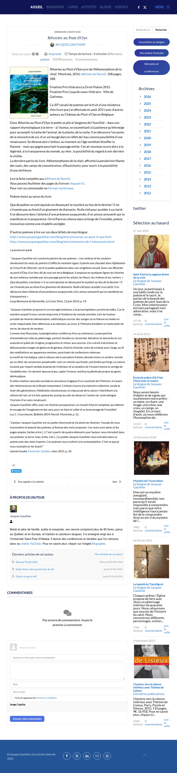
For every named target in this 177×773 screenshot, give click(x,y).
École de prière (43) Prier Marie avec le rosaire (148, 379)
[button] (162, 7)
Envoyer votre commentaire (27, 718)
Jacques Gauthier (70, 44)
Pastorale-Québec (39, 451)
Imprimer (55, 54)
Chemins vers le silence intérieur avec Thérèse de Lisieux (148, 687)
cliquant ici (77, 183)
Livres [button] (73, 7)
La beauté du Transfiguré (148, 584)
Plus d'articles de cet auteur (109, 554)
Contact (121, 7)
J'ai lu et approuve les (35, 697)
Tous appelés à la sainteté (29, 481)
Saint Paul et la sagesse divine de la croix (151, 276)
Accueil (36, 7)
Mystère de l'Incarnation (148, 480)
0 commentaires (87, 59)
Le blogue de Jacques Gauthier (147, 282)
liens (117, 481)
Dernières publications (149, 694)
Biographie (55, 7)
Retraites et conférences (151, 67)
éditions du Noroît (93, 74)
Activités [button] (88, 7)
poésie (44, 59)
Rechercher (161, 29)
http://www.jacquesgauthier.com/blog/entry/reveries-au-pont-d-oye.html (60, 237)
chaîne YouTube (31, 543)
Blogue (105, 7)
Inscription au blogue (151, 42)
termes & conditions (47, 697)
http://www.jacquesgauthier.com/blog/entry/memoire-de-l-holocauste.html (62, 241)
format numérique (60, 188)
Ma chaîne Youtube (151, 53)
